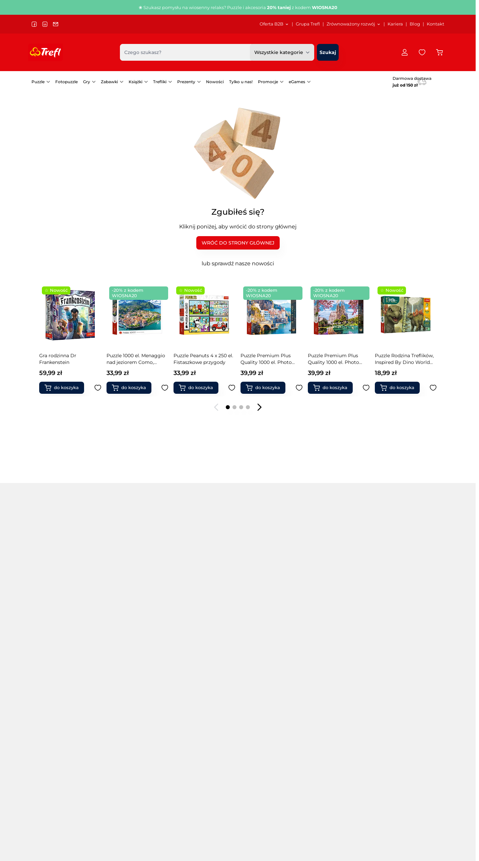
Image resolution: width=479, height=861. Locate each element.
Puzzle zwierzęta (194, 630)
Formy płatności (405, 796)
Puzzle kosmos (124, 648)
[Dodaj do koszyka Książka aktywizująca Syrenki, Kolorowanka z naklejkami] (64, 388)
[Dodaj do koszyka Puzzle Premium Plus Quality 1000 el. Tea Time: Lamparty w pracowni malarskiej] (266, 388)
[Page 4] (248, 407)
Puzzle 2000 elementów (59, 620)
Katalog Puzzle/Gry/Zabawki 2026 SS (332, 780)
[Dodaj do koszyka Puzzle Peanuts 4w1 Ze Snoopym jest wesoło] (400, 388)
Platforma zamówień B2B (248, 812)
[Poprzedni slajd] (216, 407)
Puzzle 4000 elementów (59, 639)
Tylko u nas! (241, 81)
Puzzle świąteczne (196, 639)
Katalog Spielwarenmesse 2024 (326, 804)
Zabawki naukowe (405, 639)
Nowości (215, 81)
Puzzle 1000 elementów (58, 611)
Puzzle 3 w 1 (120, 592)
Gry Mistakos (330, 611)
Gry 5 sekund (252, 677)
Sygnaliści (170, 788)
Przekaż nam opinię (242, 828)
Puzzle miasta (191, 592)
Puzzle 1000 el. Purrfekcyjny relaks (330, 359)
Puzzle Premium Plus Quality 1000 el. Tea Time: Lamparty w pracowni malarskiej (270, 359)
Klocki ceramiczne (336, 677)
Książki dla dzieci (403, 658)
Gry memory (252, 639)
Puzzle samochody (197, 611)
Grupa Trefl (308, 23)
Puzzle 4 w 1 (121, 601)
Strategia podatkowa (181, 796)
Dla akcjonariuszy (178, 771)
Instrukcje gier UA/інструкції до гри (331, 812)
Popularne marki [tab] (136, 572)
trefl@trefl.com (51, 789)
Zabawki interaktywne (340, 667)
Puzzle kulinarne (126, 667)
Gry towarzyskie (256, 592)
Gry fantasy (250, 667)
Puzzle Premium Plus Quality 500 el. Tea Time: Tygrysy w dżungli (135, 359)
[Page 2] (234, 407)
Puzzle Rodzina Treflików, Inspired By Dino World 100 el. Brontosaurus (203, 359)
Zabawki (109, 81)
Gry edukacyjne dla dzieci (267, 611)
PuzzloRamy (189, 648)
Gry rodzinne (190, 677)
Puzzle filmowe (124, 639)
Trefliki (159, 81)
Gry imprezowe (255, 630)
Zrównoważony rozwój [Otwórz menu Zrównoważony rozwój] (354, 23)
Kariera (395, 23)
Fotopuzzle (66, 81)
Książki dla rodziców (407, 667)
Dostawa (397, 788)
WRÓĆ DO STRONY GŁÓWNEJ (238, 243)
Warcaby (325, 658)
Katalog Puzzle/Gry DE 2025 (322, 788)
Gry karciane (252, 658)
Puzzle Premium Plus (132, 620)
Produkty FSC (400, 677)
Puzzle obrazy (191, 601)
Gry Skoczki (328, 630)
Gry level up (329, 639)
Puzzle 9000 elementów (59, 658)
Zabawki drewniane (406, 620)
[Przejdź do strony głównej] (45, 52)
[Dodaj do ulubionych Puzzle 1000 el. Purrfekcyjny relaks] (366, 387)
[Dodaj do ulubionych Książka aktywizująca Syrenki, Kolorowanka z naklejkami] (97, 387)
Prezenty (186, 81)
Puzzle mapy (122, 677)
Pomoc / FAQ (402, 828)
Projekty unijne (175, 780)
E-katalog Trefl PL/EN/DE (319, 771)
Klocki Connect (401, 592)
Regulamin (400, 771)
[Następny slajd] (259, 407)
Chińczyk (325, 648)
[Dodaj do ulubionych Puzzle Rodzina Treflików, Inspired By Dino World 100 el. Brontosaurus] (231, 387)
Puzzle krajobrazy (127, 658)
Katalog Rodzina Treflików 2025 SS (329, 796)
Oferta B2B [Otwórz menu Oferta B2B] (274, 23)
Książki (135, 81)
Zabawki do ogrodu (406, 630)
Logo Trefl (231, 796)
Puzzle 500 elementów (57, 601)
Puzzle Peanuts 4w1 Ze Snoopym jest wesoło (401, 359)
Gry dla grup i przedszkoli (267, 620)
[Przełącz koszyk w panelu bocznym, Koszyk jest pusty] (439, 52)
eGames (297, 81)
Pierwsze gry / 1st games (266, 648)
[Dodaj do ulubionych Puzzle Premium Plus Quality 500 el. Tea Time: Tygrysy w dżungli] (164, 387)
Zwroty (395, 804)
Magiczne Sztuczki (405, 611)
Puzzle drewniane (127, 630)
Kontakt (435, 23)
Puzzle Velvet (122, 611)
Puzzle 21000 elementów (60, 677)
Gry (86, 81)
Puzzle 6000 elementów (59, 648)
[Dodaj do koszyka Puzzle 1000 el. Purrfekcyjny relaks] (333, 388)
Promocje (268, 81)
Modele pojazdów (404, 648)
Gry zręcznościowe (259, 601)
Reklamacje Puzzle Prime (416, 820)
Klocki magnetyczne (408, 601)
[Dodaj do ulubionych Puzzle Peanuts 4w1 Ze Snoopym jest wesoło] (433, 387)
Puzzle (38, 81)
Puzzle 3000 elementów (59, 630)
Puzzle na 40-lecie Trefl (58, 592)
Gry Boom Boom (335, 592)
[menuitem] (274, 24)
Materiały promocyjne (244, 804)
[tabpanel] (237, 629)
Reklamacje (401, 812)
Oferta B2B (232, 820)
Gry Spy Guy (329, 620)
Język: (39, 823)
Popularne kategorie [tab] (64, 572)
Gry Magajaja (330, 601)
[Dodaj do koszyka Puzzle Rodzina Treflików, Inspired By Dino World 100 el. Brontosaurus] (199, 388)
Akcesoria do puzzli (197, 667)
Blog (415, 23)
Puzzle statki (189, 620)
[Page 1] (228, 407)
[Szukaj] (328, 52)
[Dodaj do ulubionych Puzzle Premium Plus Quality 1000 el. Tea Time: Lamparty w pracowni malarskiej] (299, 387)
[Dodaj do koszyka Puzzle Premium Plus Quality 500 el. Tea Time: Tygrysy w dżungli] (132, 388)
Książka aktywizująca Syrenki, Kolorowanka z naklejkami (66, 359)
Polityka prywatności (410, 780)
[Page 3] (241, 407)
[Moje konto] (405, 52)
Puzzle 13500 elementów (60, 667)
